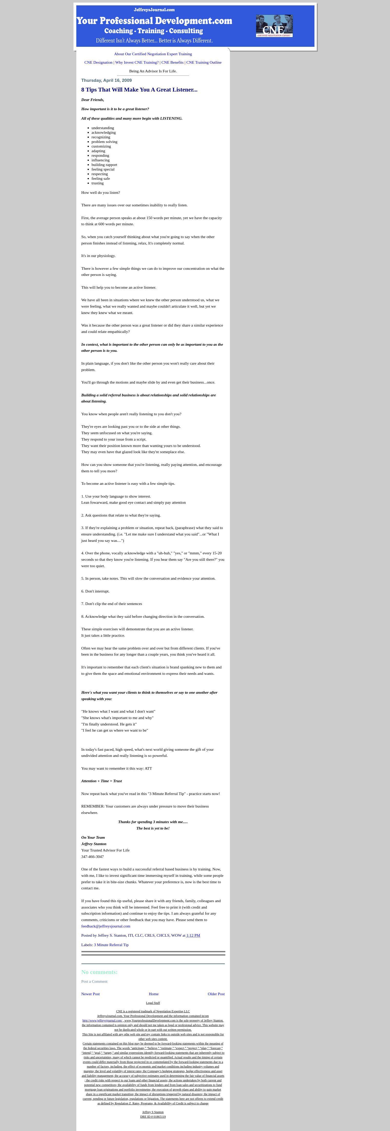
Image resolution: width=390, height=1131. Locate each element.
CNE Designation (99, 62)
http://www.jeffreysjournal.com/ (102, 1020)
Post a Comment (94, 981)
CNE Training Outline (204, 62)
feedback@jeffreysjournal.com (105, 926)
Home (154, 994)
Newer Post (90, 994)
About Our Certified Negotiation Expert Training (153, 54)
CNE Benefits (172, 62)
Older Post (216, 994)
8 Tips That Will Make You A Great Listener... (139, 89)
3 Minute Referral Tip (111, 945)
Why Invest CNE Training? (137, 62)
